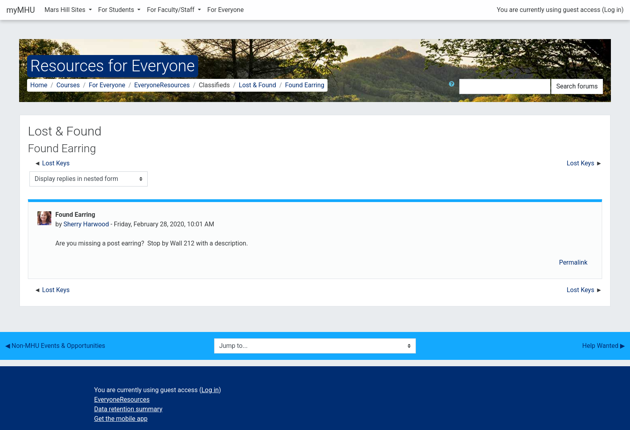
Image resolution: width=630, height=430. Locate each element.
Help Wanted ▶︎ (603, 345)
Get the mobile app (121, 418)
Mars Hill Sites (66, 10)
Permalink (573, 262)
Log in (612, 10)
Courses (68, 85)
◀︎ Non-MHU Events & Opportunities (55, 345)
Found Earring (304, 85)
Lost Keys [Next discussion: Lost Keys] (580, 163)
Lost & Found (257, 85)
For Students (117, 10)
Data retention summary (128, 409)
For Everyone (225, 10)
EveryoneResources (161, 85)
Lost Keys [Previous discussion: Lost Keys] (56, 163)
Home (38, 85)
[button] (453, 86)
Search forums (577, 86)
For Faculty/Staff (171, 10)
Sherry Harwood (86, 224)
